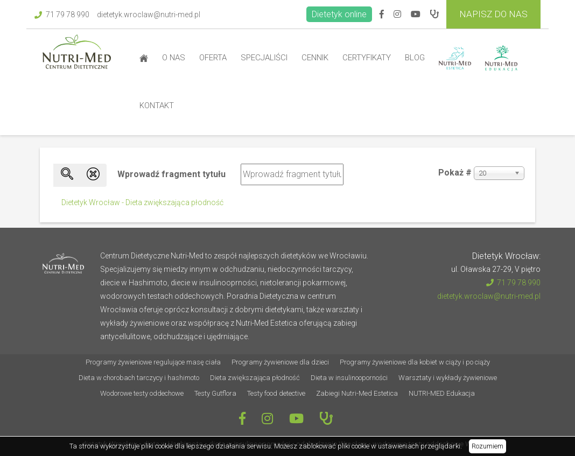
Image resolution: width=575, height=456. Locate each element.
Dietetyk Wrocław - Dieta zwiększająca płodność (142, 202)
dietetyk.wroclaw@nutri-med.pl (148, 14)
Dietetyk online (339, 14)
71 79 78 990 (61, 14)
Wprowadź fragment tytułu (172, 174)
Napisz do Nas (493, 14)
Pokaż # (455, 172)
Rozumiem (487, 446)
